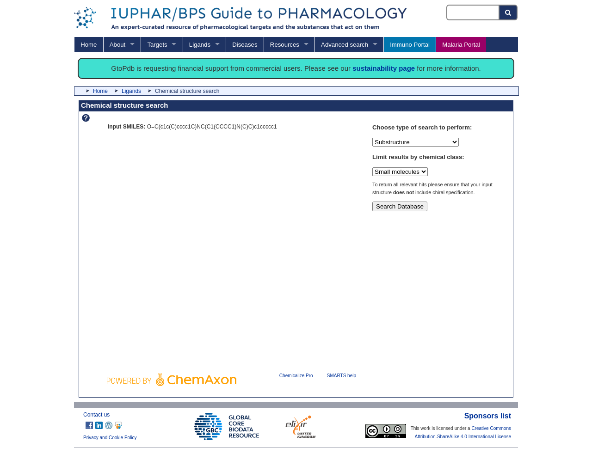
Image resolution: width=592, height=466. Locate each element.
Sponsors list (487, 416)
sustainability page (383, 68)
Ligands (199, 44)
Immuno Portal (410, 44)
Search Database (400, 206)
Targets (157, 44)
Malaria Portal (461, 44)
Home (88, 44)
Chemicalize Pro (296, 375)
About (117, 44)
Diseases (244, 44)
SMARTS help (341, 375)
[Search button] (509, 12)
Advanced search (344, 44)
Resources (284, 44)
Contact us (96, 414)
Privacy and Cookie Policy (110, 437)
